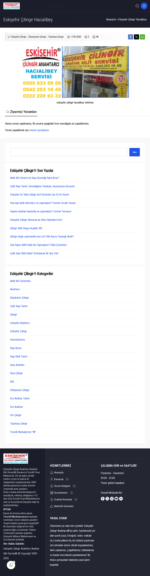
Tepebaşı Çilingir (56, 36)
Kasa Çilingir (16, 373)
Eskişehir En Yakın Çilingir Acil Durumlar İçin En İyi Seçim (39, 194)
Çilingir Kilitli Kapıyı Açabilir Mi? (26, 228)
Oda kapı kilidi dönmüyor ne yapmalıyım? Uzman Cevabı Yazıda (43, 203)
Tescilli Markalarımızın (15, 516)
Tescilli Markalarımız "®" (23, 432)
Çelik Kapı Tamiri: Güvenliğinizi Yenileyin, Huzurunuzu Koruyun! (42, 186)
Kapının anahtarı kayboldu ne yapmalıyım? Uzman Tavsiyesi (40, 211)
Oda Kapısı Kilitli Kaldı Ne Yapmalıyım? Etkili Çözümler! (38, 245)
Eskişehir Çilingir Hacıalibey (132, 19)
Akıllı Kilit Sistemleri (20, 281)
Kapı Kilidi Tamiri (18, 356)
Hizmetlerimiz (17, 339)
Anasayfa (111, 19)
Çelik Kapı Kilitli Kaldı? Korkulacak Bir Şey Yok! (34, 253)
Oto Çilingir (15, 415)
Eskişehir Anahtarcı (20, 323)
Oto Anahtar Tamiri (20, 398)
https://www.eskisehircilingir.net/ (19, 492)
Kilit (12, 381)
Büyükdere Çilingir (19, 297)
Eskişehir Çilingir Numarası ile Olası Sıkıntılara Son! (36, 219)
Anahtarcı (15, 289)
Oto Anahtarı (16, 406)
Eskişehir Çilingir (18, 36)
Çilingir (13, 314)
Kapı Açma (15, 348)
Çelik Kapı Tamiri (19, 306)
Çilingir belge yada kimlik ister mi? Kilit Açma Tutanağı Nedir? (42, 236)
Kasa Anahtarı (17, 365)
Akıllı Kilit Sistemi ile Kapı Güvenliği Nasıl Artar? (34, 177)
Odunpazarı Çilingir (37, 36)
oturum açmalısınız (39, 130)
